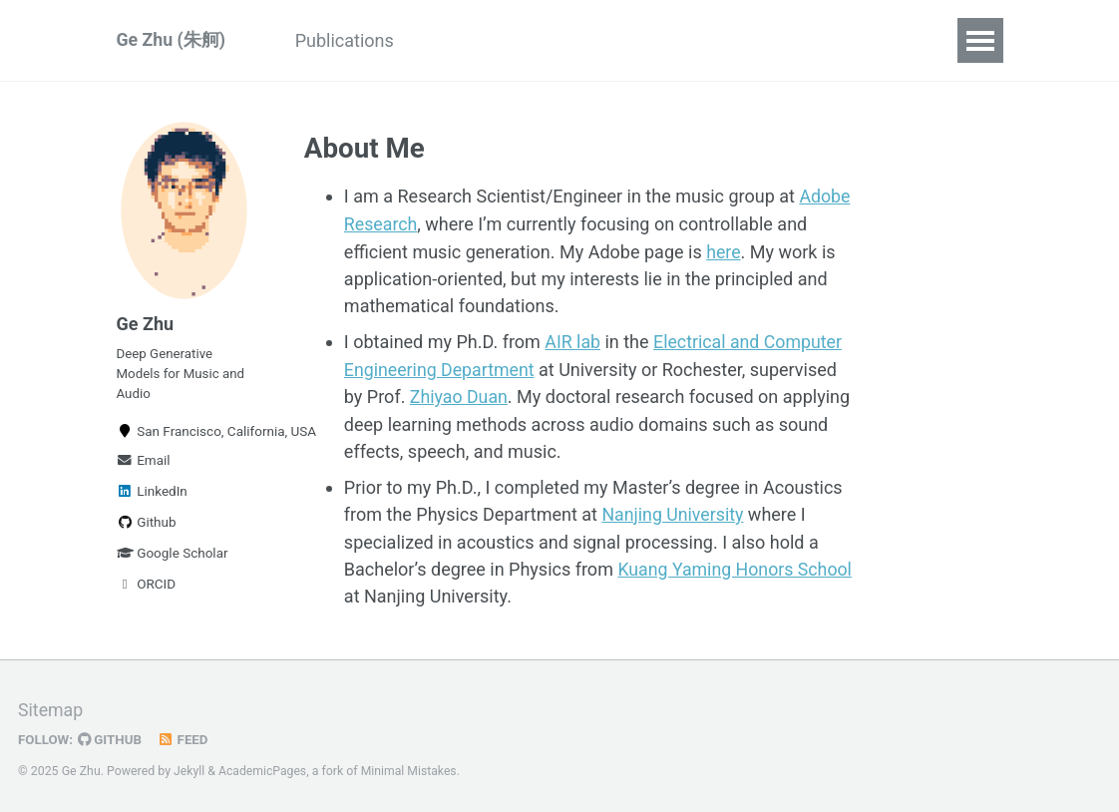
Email (144, 463)
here (723, 250)
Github (147, 525)
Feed (184, 735)
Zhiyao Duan (459, 394)
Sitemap (51, 706)
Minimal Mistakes (410, 766)
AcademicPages (262, 766)
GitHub (111, 735)
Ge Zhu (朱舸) (172, 40)
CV (444, 40)
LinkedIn (152, 494)
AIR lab (572, 340)
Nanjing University (673, 511)
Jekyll (189, 766)
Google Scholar (172, 556)
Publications (347, 40)
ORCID (147, 587)
